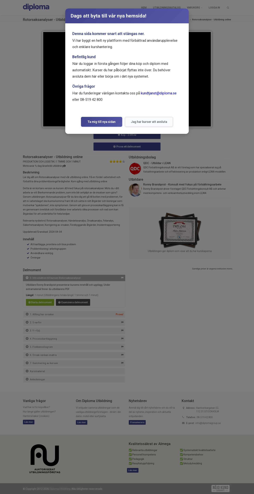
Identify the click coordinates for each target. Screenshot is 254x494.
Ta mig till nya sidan (102, 122)
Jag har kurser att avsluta (148, 122)
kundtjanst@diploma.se (159, 93)
